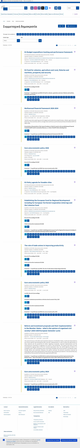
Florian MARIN (32, 82)
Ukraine (61, 14)
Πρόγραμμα (25, 14)
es (30, 99)
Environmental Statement (38, 415)
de (38, 99)
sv (38, 102)
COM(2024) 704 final (32, 291)
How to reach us (7, 413)
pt (74, 99)
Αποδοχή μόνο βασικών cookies (69, 440)
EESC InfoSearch (22, 417)
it (56, 99)
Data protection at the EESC (39, 413)
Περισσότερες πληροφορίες (7, 14)
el (43, 99)
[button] (71, 26)
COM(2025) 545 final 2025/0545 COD (35, 60)
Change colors (59, 8)
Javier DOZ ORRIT (36, 158)
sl (33, 102)
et (40, 99)
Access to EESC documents (39, 424)
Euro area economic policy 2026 (36, 150)
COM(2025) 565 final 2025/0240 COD (35, 81)
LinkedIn (32, 8)
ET (33, 34)
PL (58, 34)
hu (63, 99)
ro (28, 102)
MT (53, 34)
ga (51, 99)
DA (25, 34)
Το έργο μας (15, 14)
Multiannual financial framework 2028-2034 (41, 111)
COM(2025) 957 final (32, 156)
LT (48, 34)
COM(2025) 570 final (32, 116)
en (45, 99)
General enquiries (7, 417)
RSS (62, 26)
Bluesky (46, 8)
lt (61, 99)
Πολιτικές (21, 14)
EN (27, 34)
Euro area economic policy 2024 (36, 374)
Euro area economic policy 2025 (36, 285)
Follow (75, 52)
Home (4, 21)
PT (61, 34)
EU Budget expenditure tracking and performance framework (44, 53)
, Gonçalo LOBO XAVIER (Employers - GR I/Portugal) (39, 339)
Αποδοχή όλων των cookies (53, 440)
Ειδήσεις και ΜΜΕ (32, 14)
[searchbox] (11, 41)
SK (68, 34)
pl (71, 99)
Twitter (42, 8)
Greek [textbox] (69, 8)
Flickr (49, 8)
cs (33, 99)
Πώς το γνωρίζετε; (28, 0)
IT (43, 34)
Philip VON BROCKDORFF (34, 254)
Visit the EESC (6, 415)
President (38, 14)
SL (71, 34)
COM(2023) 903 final (32, 380)
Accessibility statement (38, 432)
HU (50, 34)
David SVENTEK (33, 84)
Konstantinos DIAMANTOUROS (35, 62)
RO (66, 34)
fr (48, 99)
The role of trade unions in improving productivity (44, 248)
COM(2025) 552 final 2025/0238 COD (35, 213)
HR (40, 34)
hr (53, 99)
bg (28, 99)
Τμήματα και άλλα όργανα (53, 14)
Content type (6, 37)
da (35, 99)
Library (20, 415)
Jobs (64, 413)
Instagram (35, 8)
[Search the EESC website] (16, 8)
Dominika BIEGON (34, 64)
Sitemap (50, 413)
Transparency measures (38, 422)
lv (58, 99)
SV (73, 34)
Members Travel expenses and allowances (39, 427)
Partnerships (65, 419)
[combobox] (73, 8)
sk (30, 102)
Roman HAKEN (33, 194)
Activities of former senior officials (39, 430)
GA (38, 34)
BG (20, 34)
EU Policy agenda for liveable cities (38, 185)
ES (17, 34)
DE (30, 34)
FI (63, 34)
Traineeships (65, 415)
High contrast (55, 8)
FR (35, 34)
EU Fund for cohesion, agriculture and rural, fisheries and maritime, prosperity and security (46, 73)
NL (55, 34)
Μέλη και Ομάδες (44, 14)
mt (66, 99)
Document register (22, 413)
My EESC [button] (76, 14)
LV (45, 34)
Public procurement (67, 417)
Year (22, 37)
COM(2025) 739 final (32, 191)
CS (22, 34)
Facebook (39, 8)
